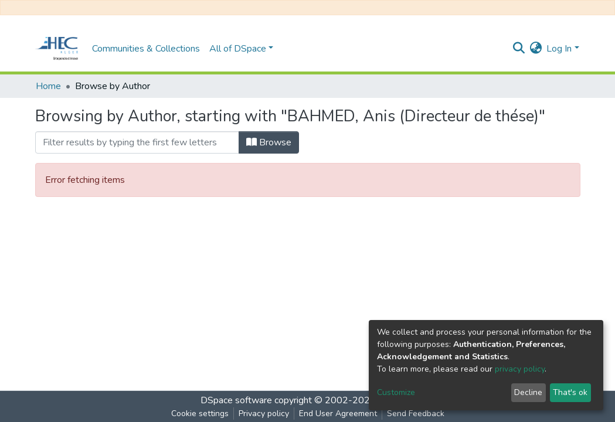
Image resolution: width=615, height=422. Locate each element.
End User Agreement (338, 413)
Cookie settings (200, 413)
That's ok (570, 392)
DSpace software (236, 400)
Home (48, 86)
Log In (559, 48)
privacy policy (520, 369)
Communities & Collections (146, 48)
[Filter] (137, 142)
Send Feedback (415, 413)
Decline (528, 392)
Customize (396, 392)
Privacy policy (264, 413)
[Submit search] (518, 49)
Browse (268, 142)
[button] (535, 49)
